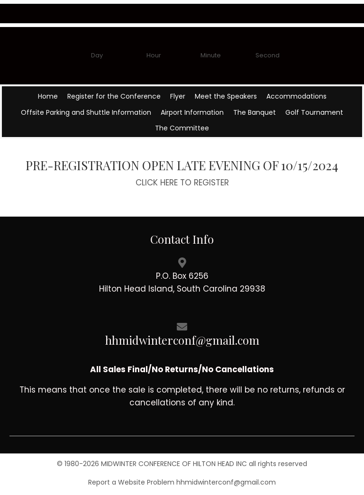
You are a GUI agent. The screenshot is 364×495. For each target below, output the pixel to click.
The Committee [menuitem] (182, 128)
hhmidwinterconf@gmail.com (226, 482)
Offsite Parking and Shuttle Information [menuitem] (86, 112)
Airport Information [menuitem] (192, 112)
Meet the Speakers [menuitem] (226, 96)
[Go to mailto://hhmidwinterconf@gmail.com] (182, 333)
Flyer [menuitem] (177, 96)
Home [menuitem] (48, 96)
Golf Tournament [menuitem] (314, 112)
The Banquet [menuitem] (254, 112)
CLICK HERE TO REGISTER (182, 182)
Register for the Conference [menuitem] (114, 96)
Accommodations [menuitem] (296, 96)
